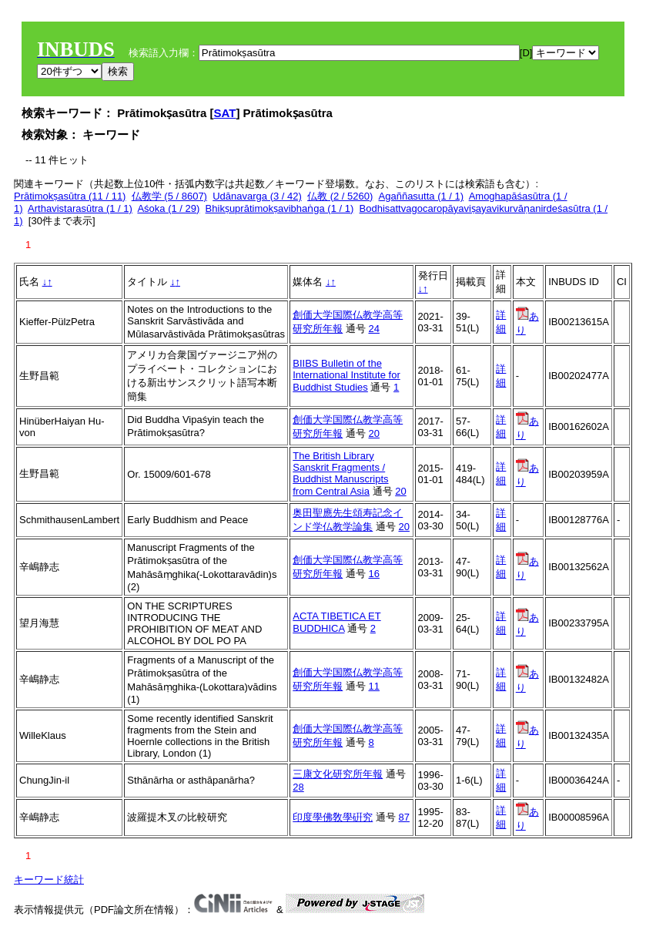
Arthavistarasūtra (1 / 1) (80, 208)
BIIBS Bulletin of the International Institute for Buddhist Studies (346, 375)
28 (298, 787)
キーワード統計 (49, 879)
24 (373, 328)
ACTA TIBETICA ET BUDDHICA (336, 622)
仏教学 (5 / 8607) (169, 196)
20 (373, 433)
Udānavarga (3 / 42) (257, 196)
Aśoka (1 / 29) (168, 208)
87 (403, 817)
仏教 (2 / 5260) (340, 196)
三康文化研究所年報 (338, 774)
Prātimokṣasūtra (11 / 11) (70, 196)
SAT (225, 112)
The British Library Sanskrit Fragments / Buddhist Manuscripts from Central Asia (340, 473)
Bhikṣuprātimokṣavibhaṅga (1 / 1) (280, 208)
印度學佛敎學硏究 (333, 817)
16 (373, 573)
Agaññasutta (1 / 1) (421, 196)
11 (373, 686)
